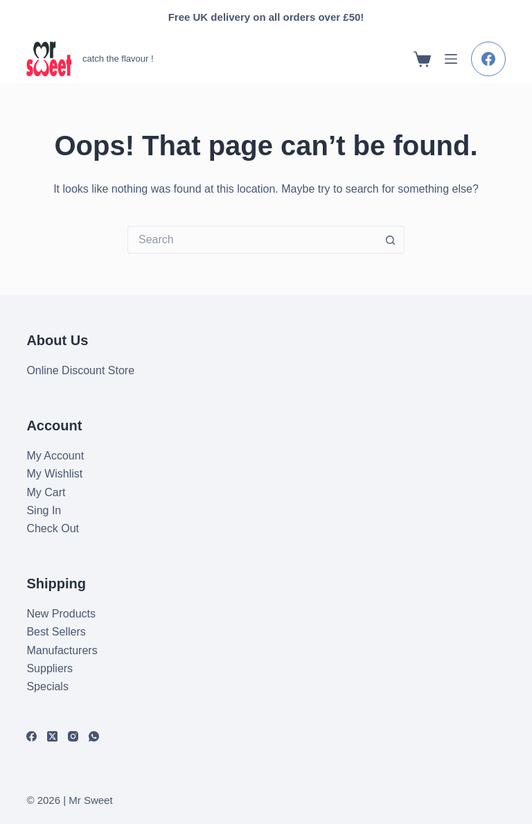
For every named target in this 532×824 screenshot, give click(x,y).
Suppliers (49, 668)
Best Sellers (55, 632)
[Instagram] (73, 736)
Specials (47, 686)
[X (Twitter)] (52, 736)
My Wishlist (54, 474)
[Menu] (451, 59)
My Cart (45, 492)
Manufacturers (61, 650)
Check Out (52, 528)
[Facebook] (488, 59)
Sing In (43, 510)
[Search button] (391, 240)
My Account (55, 456)
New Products (61, 614)
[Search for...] (252, 240)
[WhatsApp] (94, 736)
